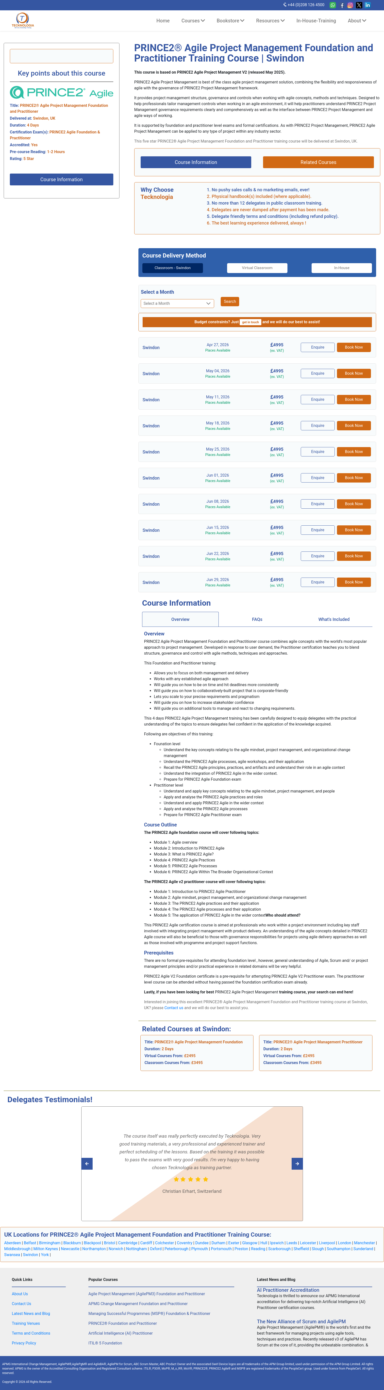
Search (230, 301)
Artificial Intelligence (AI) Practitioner (120, 1333)
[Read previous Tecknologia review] (286, 1163)
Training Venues (26, 1323)
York (45, 1254)
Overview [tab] (180, 619)
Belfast (30, 1243)
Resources (270, 21)
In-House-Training (316, 21)
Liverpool (327, 1243)
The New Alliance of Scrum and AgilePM (301, 1322)
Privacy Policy (24, 1343)
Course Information (61, 179)
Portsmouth (221, 1248)
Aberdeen (12, 1243)
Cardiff (146, 1243)
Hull (263, 1243)
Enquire (318, 347)
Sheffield (301, 1248)
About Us (20, 1294)
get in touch (250, 322)
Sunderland (363, 1248)
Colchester (164, 1243)
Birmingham (50, 1243)
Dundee (202, 1243)
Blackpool (92, 1243)
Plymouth (199, 1248)
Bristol (109, 1243)
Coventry (184, 1243)
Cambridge (127, 1243)
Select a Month (157, 292)
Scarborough (279, 1248)
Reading (258, 1248)
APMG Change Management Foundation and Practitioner (138, 1303)
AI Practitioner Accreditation (288, 1290)
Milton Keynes (45, 1248)
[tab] (169, 268)
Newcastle (70, 1248)
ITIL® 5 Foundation (105, 1343)
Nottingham (136, 1248)
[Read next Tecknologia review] (98, 1163)
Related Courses (318, 162)
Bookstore (230, 21)
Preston (241, 1248)
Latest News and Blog (31, 1313)
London (344, 1243)
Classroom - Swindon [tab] (169, 268)
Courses (193, 21)
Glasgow (249, 1243)
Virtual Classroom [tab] (257, 268)
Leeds (291, 1243)
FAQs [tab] (257, 619)
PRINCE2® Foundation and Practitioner (122, 1323)
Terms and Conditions (31, 1333)
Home (163, 21)
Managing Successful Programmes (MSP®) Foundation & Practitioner (149, 1313)
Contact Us (21, 1303)
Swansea (12, 1254)
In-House (345, 268)
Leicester (308, 1243)
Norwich (116, 1248)
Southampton (339, 1248)
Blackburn (72, 1243)
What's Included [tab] (334, 619)
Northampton (94, 1248)
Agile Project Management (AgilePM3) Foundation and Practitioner (146, 1294)
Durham (218, 1243)
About (357, 21)
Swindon (30, 1254)
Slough (318, 1248)
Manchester (364, 1243)
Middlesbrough (17, 1248)
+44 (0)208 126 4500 (303, 4)
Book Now (354, 347)
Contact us (173, 1007)
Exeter (233, 1243)
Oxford (156, 1248)
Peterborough (176, 1248)
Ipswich (277, 1243)
